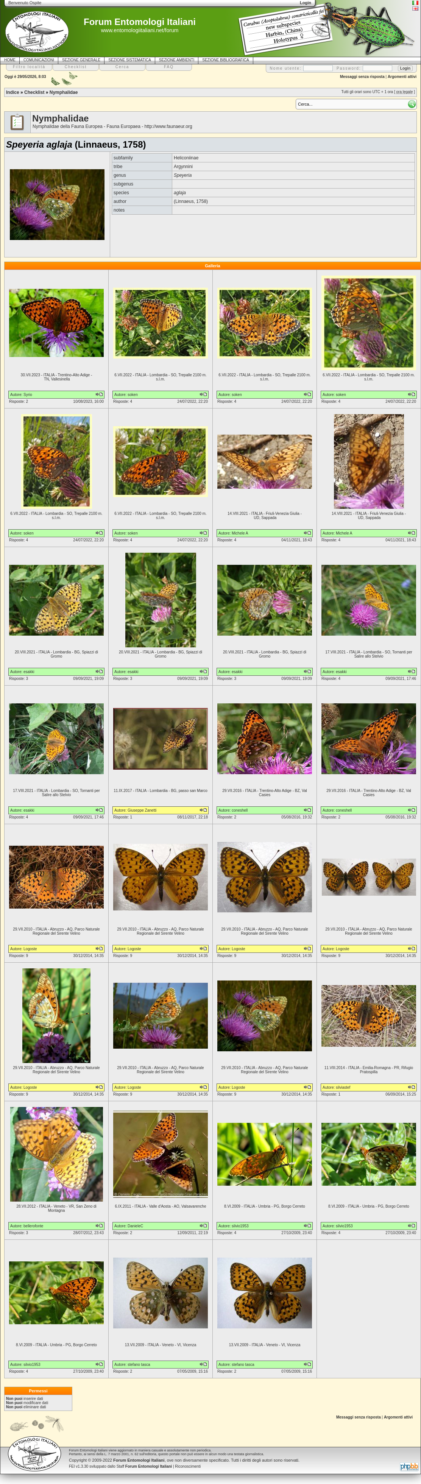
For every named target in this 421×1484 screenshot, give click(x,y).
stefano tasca (139, 1364)
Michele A (240, 533)
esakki (28, 672)
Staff (144, 1466)
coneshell (240, 810)
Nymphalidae (64, 92)
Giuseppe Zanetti (142, 810)
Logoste (30, 949)
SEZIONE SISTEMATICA (129, 60)
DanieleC (135, 1226)
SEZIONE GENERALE (81, 60)
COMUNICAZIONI (38, 60)
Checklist (34, 92)
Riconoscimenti (188, 1466)
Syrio (27, 395)
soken (133, 395)
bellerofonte (33, 1226)
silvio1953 (240, 1226)
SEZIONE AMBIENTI (176, 60)
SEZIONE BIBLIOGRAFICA (225, 60)
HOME (10, 60)
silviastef (343, 1087)
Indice (12, 92)
